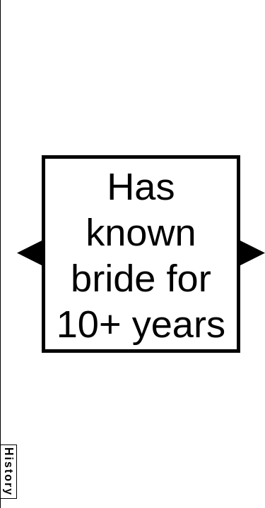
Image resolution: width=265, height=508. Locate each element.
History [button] (9, 471)
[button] (29, 253)
